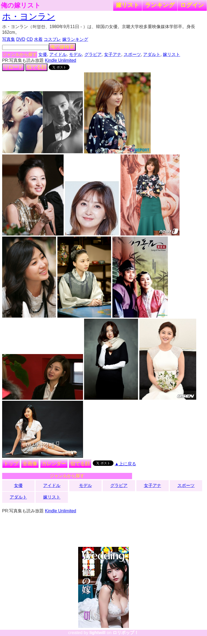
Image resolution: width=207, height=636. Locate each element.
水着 (38, 39)
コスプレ (52, 39)
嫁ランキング (75, 39)
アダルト (151, 54)
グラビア (93, 54)
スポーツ (132, 54)
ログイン (192, 5)
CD (29, 39)
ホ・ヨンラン (28, 16)
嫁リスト (127, 5)
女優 (42, 54)
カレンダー (54, 463)
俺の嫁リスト (21, 5)
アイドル (58, 54)
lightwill (97, 632)
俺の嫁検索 (62, 47)
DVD (20, 39)
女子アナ (112, 54)
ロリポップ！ (126, 632)
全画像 (30, 463)
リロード (13, 67)
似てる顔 (36, 67)
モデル (75, 54)
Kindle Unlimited (60, 60)
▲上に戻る (125, 464)
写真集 (8, 39)
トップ (11, 463)
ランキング (160, 5)
